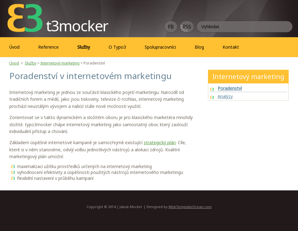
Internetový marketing (59, 63)
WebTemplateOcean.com (190, 206)
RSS (187, 26)
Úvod (14, 47)
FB (171, 26)
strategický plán (160, 142)
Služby (30, 63)
